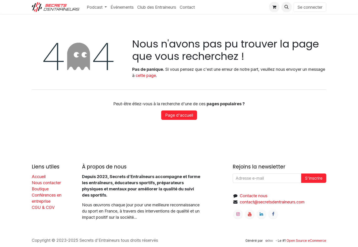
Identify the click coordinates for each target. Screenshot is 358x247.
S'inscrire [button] (313, 178)
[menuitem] (97, 7)
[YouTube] (249, 214)
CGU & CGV (43, 207)
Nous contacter (46, 182)
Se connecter (309, 7)
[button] (286, 7)
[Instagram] (237, 214)
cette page (146, 75)
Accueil (39, 176)
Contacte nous (253, 195)
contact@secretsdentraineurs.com (272, 202)
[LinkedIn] (261, 214)
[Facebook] (273, 214)
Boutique (40, 189)
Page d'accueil (179, 115)
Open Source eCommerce (306, 240)
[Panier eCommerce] (274, 7)
